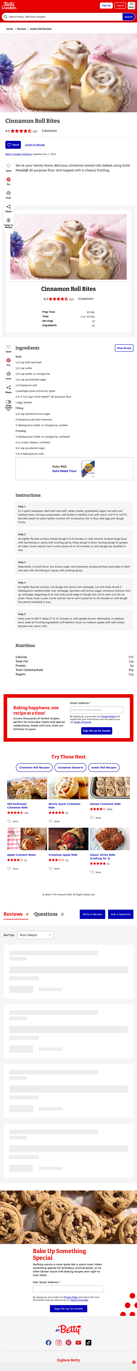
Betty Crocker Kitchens (18, 154)
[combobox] (62, 17)
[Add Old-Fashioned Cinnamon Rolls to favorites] (9, 821)
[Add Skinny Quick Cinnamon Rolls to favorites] (51, 821)
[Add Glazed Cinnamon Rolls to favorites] (92, 817)
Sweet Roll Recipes (41, 28)
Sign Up (106, 5)
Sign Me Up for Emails (96, 730)
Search (129, 16)
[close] (134, 1363)
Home (9, 28)
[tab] (16, 914)
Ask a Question (121, 914)
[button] (9, 181)
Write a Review (92, 914)
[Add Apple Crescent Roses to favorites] (9, 868)
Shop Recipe (124, 348)
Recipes (21, 28)
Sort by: (9, 935)
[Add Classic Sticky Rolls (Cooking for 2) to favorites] (92, 872)
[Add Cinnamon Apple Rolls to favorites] (51, 868)
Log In (120, 5)
